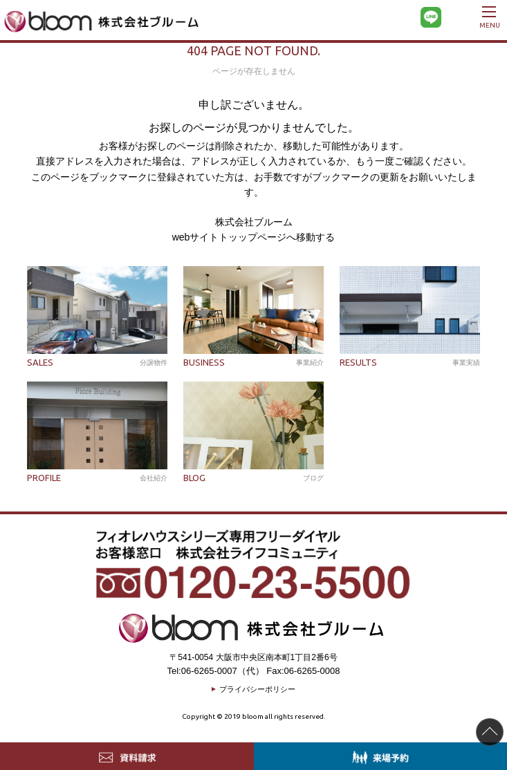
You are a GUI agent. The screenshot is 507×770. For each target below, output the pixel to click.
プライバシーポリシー (257, 689)
